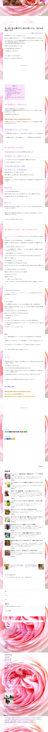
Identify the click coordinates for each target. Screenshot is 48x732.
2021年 (6, 644)
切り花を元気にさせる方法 (10, 90)
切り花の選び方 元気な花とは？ (11, 88)
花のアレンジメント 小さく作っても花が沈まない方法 (24, 509)
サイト (6, 599)
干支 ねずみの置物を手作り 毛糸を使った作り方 (15, 631)
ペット (6, 677)
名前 (6, 591)
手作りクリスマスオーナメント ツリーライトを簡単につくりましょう (19, 635)
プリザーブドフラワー (9, 675)
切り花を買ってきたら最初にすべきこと (14, 92)
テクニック (7, 660)
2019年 (6, 645)
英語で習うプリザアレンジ (10, 686)
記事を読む (13, 488)
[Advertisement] (24, 15)
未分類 (6, 685)
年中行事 (6, 680)
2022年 (6, 641)
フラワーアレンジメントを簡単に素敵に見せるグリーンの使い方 (26, 533)
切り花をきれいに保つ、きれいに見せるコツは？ (14, 97)
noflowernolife (7, 654)
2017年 (6, 648)
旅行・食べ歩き (8, 683)
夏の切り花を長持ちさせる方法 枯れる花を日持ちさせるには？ (18, 119)
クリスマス (7, 659)
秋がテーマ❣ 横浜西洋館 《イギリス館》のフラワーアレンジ (25, 491)
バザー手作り (7, 665)
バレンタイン (7, 667)
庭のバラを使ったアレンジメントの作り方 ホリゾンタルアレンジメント (20, 396)
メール (6, 595)
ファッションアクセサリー (10, 672)
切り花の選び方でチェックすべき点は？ (14, 89)
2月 (6, 642)
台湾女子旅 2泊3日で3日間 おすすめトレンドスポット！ (17, 720)
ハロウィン (7, 668)
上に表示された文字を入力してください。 (13, 606)
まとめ (6, 98)
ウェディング (7, 655)
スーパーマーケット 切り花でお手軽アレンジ (14, 393)
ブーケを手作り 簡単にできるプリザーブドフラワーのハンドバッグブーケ (20, 717)
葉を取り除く (9, 94)
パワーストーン (8, 670)
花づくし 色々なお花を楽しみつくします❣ (22, 2)
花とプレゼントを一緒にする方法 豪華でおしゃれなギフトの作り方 (27, 517)
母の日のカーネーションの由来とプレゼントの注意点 (23, 524)
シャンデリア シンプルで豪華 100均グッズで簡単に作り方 (17, 628)
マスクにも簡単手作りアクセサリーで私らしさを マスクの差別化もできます (21, 630)
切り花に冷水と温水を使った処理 (13, 93)
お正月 (6, 657)
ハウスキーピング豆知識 (10, 663)
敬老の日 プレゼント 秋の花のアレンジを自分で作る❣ (24, 550)
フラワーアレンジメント (38, 33)
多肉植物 (6, 678)
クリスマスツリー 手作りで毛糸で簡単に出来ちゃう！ (16, 633)
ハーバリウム (7, 662)
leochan (41, 466)
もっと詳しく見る (7, 711)
